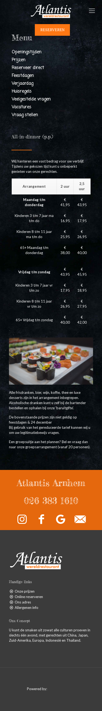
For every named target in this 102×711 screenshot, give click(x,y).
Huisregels (22, 91)
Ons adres (23, 602)
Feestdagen (23, 76)
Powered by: (51, 689)
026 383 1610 (51, 500)
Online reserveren (29, 597)
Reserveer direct (28, 68)
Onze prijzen (25, 591)
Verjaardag (22, 83)
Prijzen (18, 60)
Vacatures (21, 107)
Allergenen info (26, 607)
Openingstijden (26, 52)
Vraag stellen (25, 115)
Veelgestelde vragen (31, 99)
